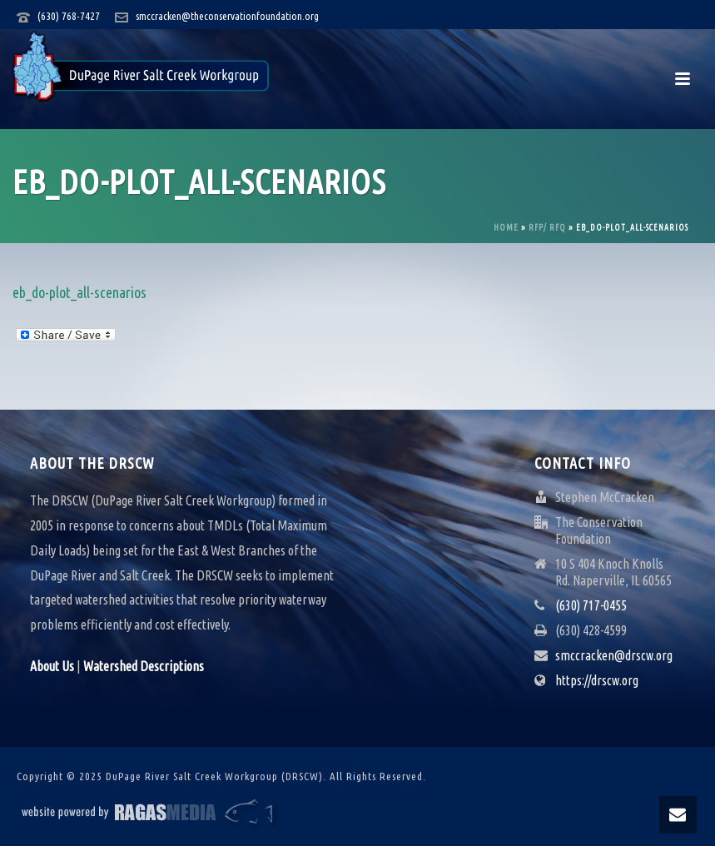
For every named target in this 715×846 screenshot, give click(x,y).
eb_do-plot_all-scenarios (79, 292)
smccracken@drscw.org (614, 655)
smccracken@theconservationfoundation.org (227, 16)
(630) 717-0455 (591, 605)
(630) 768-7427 (68, 16)
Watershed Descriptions (143, 666)
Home (506, 227)
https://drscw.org (596, 680)
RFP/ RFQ (547, 227)
